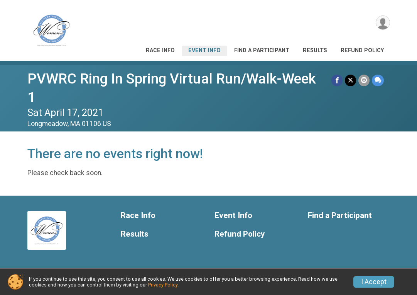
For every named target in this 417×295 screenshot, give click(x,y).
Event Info (204, 50)
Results (315, 50)
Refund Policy (362, 50)
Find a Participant (261, 50)
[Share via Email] (364, 80)
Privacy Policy (162, 285)
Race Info (160, 50)
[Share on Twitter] (350, 80)
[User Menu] (383, 22)
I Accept (374, 282)
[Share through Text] (378, 80)
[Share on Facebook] (337, 80)
